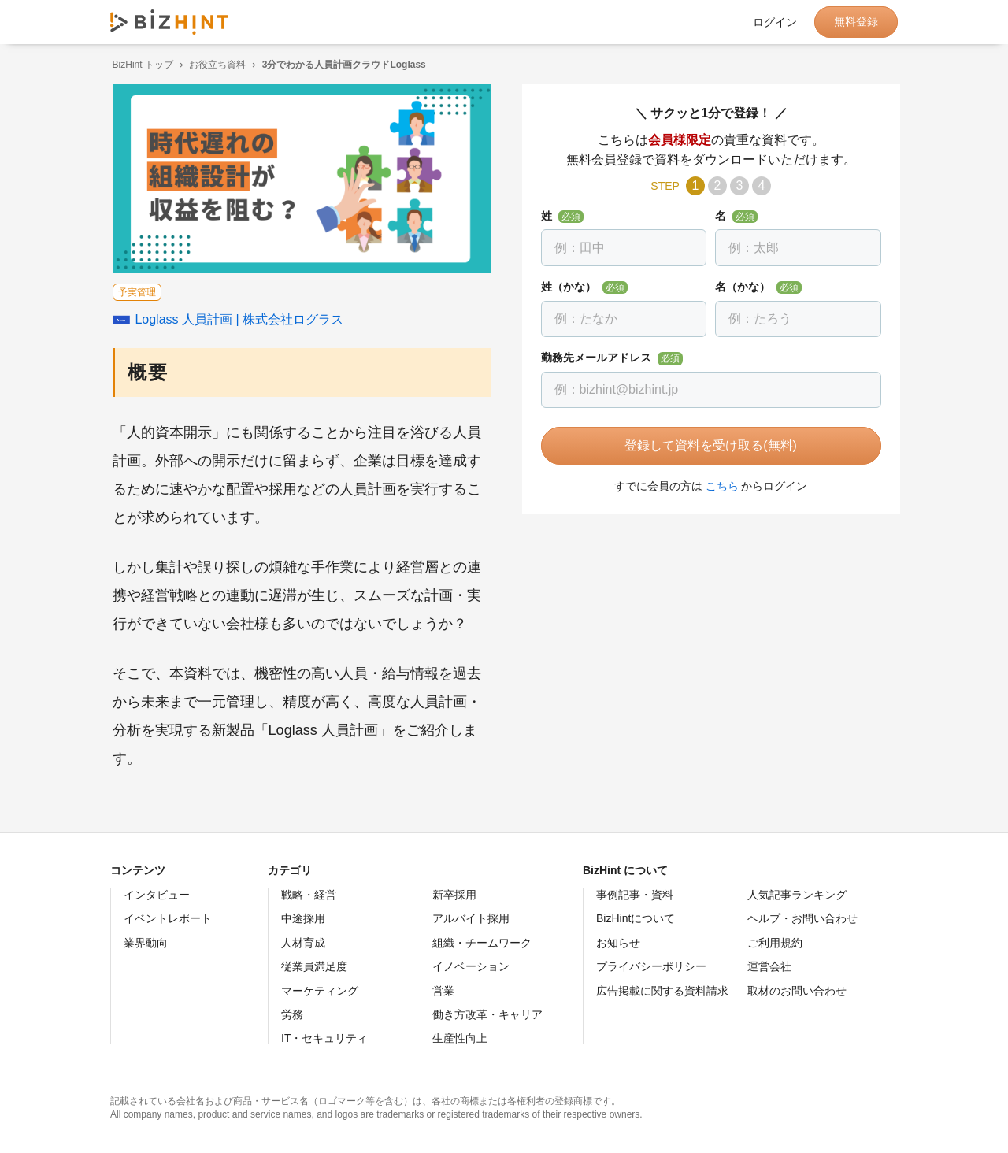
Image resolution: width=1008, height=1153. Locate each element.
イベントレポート (168, 918)
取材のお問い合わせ (797, 990)
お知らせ (618, 942)
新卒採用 (454, 894)
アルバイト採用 (471, 918)
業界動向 (146, 942)
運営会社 (769, 966)
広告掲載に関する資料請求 (662, 990)
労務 (292, 1014)
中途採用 (303, 918)
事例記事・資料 (634, 894)
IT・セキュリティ (324, 1038)
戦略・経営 (308, 894)
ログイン (775, 22)
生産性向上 (459, 1038)
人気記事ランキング (797, 894)
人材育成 (303, 942)
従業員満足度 (314, 966)
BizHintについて (635, 918)
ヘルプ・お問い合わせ (802, 918)
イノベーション (471, 966)
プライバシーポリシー (651, 966)
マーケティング (319, 990)
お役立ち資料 (215, 64)
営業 (443, 990)
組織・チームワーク (482, 942)
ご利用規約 (774, 942)
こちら (719, 486)
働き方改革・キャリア (487, 1014)
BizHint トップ (140, 64)
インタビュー (157, 894)
